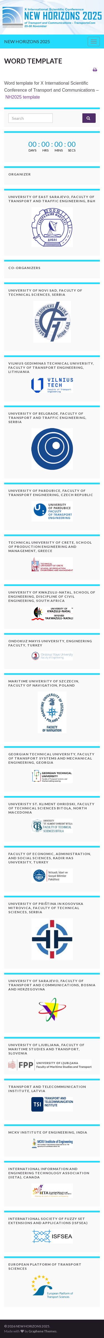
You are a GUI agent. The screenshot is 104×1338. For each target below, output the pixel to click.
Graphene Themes (43, 1331)
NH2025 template (22, 97)
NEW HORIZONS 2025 (27, 41)
